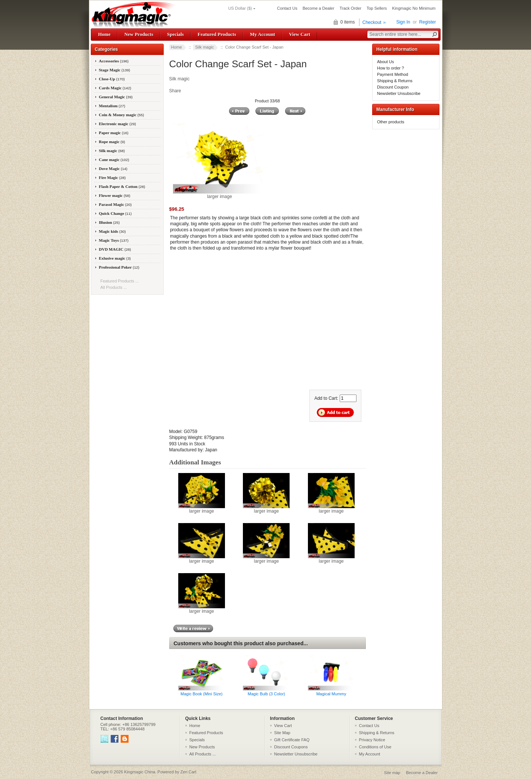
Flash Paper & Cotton (122, 186)
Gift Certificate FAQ (292, 740)
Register (427, 22)
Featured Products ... (120, 281)
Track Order (350, 8)
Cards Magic (115, 88)
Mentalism (112, 105)
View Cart (299, 34)
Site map (392, 772)
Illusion (109, 222)
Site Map (282, 732)
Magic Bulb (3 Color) (266, 694)
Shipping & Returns (395, 80)
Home (104, 34)
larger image (201, 509)
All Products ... (114, 287)
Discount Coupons (291, 747)
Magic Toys (114, 240)
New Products (138, 34)
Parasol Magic (115, 204)
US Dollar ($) (240, 8)
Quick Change (115, 213)
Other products (390, 122)
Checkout (372, 22)
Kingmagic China (139, 772)
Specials (175, 34)
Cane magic (114, 159)
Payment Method (392, 74)
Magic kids (112, 231)
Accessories (114, 61)
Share (175, 90)
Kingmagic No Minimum (413, 8)
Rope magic (112, 141)
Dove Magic (113, 168)
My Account (262, 34)
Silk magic (204, 47)
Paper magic (114, 132)
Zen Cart (188, 772)
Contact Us (287, 8)
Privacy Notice (372, 740)
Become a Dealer (318, 8)
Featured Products (217, 34)
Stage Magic (114, 70)
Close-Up (112, 79)
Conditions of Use (375, 747)
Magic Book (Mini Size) (201, 694)
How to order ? (390, 68)
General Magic (116, 97)
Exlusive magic (115, 258)
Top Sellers (377, 8)
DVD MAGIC (115, 249)
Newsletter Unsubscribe (398, 93)
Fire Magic (112, 177)
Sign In (403, 22)
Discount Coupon (392, 87)
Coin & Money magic (121, 114)
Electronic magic (117, 123)
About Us (385, 61)
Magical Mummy (331, 694)
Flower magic (114, 195)
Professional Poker (119, 267)
